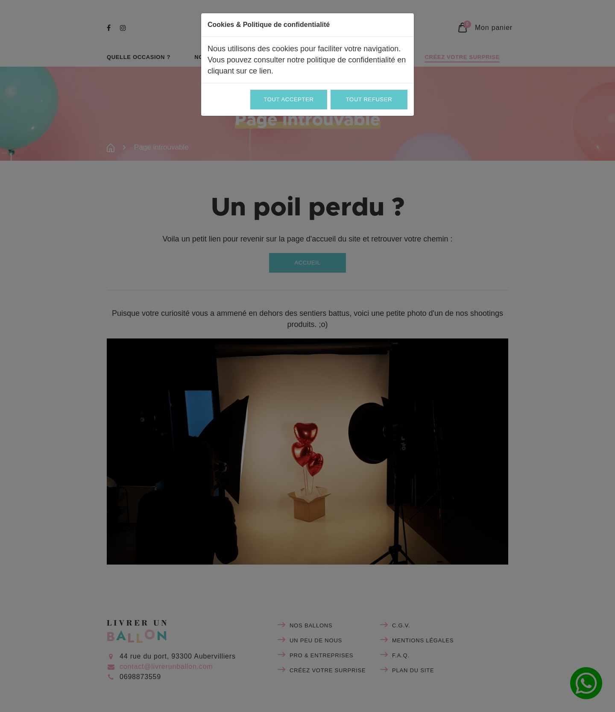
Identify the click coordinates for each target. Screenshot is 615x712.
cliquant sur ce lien (239, 71)
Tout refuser (369, 99)
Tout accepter (288, 99)
